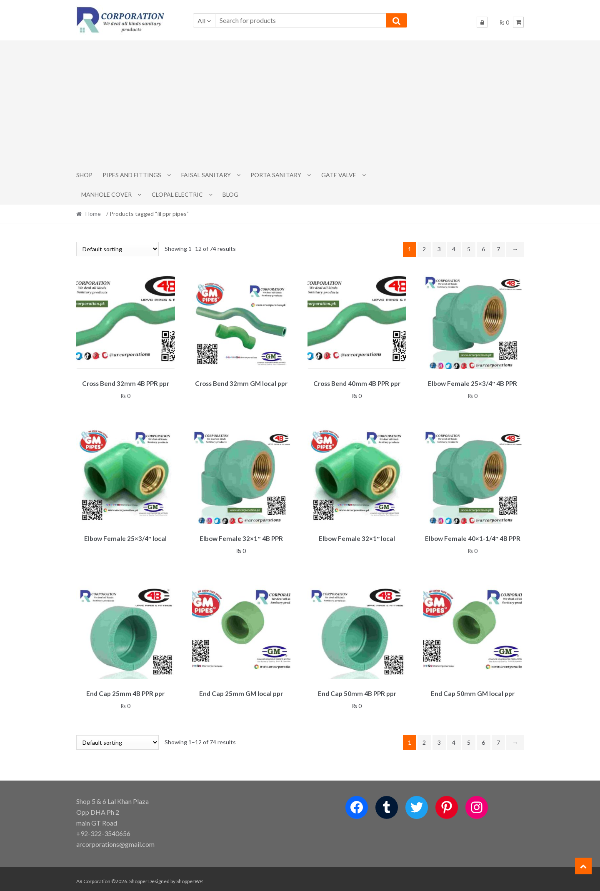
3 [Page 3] (439, 249)
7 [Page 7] (498, 249)
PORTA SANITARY (275, 174)
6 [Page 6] (483, 249)
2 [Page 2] (424, 249)
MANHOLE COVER (106, 194)
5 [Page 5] (468, 249)
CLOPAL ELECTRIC (177, 194)
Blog (230, 194)
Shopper (138, 877)
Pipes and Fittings (131, 174)
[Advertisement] (300, 103)
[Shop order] (117, 249)
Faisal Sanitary (206, 174)
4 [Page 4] (453, 249)
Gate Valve (338, 174)
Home (93, 213)
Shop (84, 174)
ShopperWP (189, 877)
